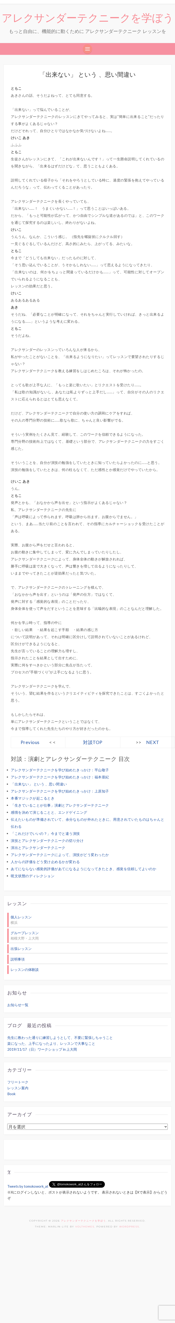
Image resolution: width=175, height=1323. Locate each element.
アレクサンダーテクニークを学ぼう (88, 18)
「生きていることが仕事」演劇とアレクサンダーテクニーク (60, 805)
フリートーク (17, 1082)
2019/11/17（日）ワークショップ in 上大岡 (42, 1049)
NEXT (152, 742)
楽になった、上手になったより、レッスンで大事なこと (51, 1043)
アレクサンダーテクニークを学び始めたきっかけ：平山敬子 (60, 770)
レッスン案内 (17, 1088)
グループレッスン (25, 933)
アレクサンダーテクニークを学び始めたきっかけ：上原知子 (60, 791)
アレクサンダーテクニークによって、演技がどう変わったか (60, 855)
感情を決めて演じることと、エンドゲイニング (49, 812)
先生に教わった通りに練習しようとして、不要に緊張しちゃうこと (60, 1037)
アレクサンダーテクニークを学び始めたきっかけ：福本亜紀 (60, 777)
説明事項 (18, 959)
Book (11, 1094)
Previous (30, 742)
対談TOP (93, 742)
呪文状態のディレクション (32, 876)
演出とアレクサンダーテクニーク (38, 847)
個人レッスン (21, 917)
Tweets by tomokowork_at (27, 1186)
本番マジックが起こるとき (32, 798)
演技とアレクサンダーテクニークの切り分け (47, 840)
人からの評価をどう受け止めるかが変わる (45, 862)
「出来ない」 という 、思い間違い (39, 784)
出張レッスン (21, 948)
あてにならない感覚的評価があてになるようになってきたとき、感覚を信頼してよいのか (83, 869)
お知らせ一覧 (17, 1005)
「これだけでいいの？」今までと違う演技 (45, 833)
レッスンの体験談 (25, 969)
